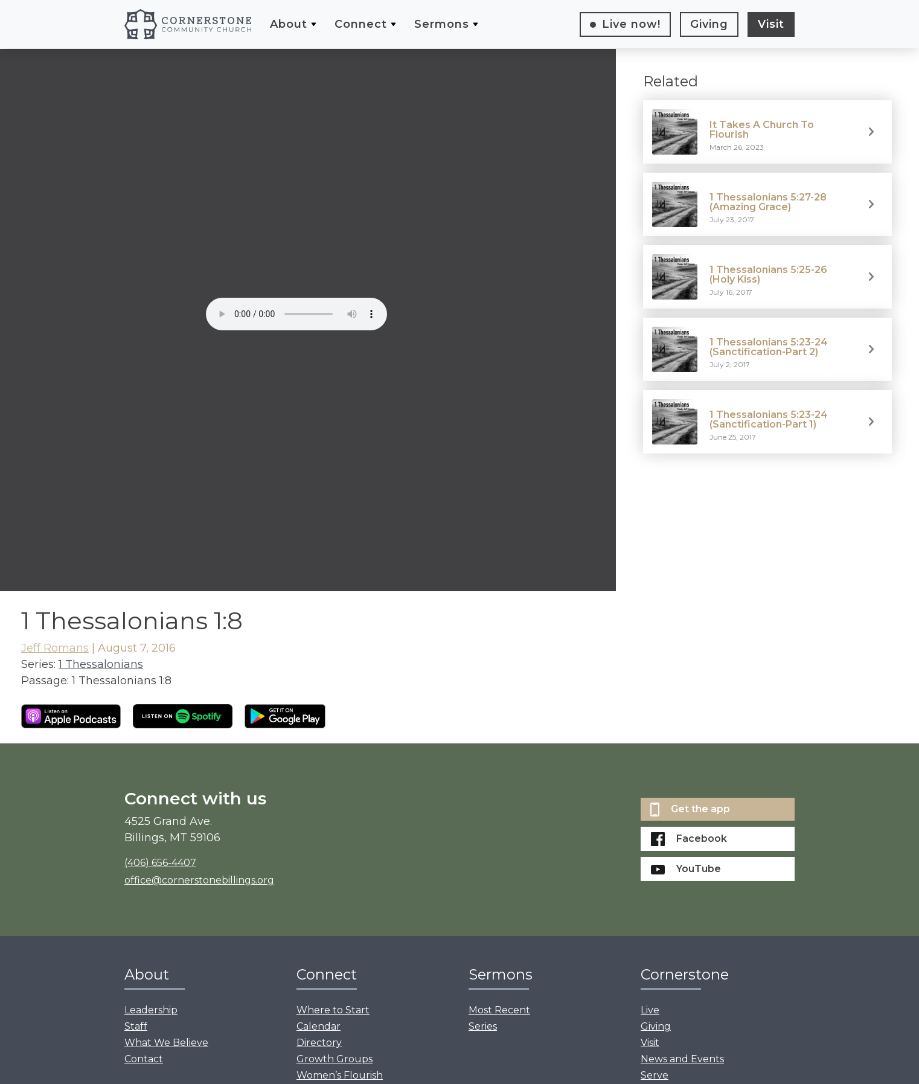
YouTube (686, 868)
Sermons (441, 24)
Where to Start (333, 1010)
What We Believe (166, 1042)
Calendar (318, 1026)
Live (631, 24)
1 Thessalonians (101, 664)
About (288, 24)
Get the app (690, 809)
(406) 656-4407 (160, 862)
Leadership (151, 1010)
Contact (143, 1059)
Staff (135, 1026)
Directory (319, 1042)
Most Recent (499, 1010)
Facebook (689, 839)
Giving (709, 24)
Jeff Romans (55, 648)
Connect (361, 24)
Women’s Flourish (339, 1075)
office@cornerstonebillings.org (199, 880)
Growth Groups (334, 1059)
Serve (654, 1075)
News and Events (682, 1059)
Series (483, 1026)
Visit (771, 24)
